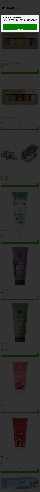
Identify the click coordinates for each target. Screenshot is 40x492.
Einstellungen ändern (20, 29)
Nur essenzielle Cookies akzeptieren (20, 27)
